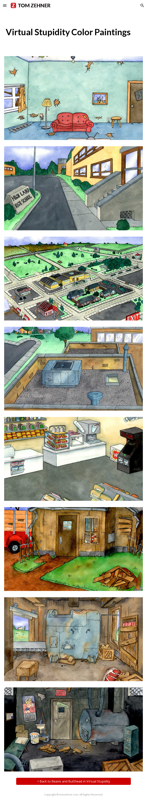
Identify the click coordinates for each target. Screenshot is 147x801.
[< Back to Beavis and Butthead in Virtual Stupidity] (73, 781)
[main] (73, 32)
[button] (4, 5)
